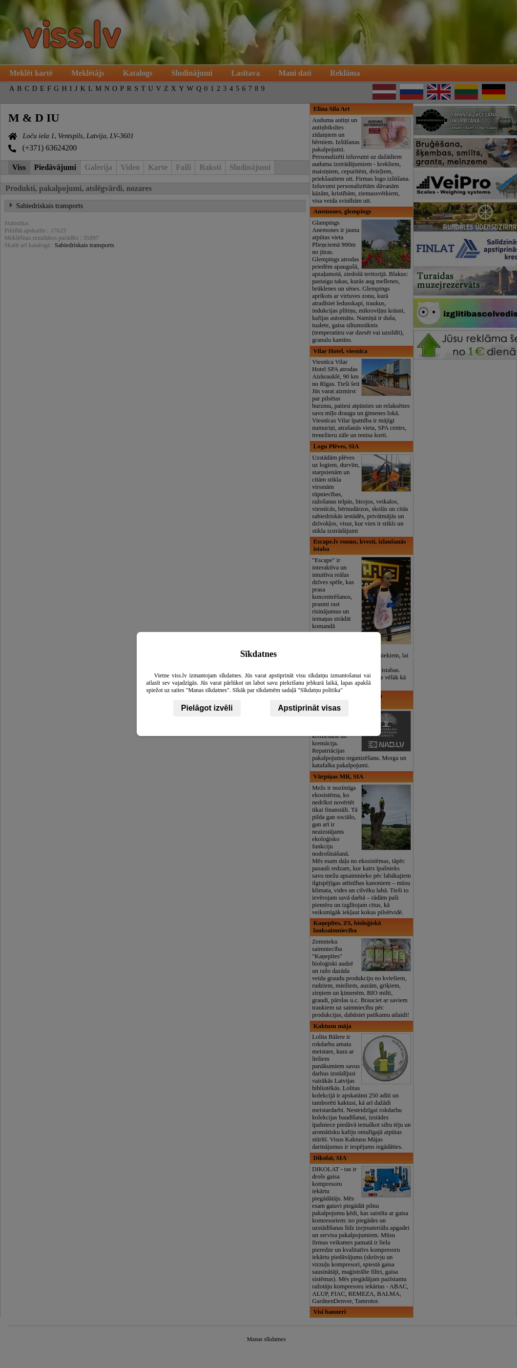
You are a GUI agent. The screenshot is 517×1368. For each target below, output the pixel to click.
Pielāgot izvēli (207, 708)
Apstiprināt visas (309, 708)
